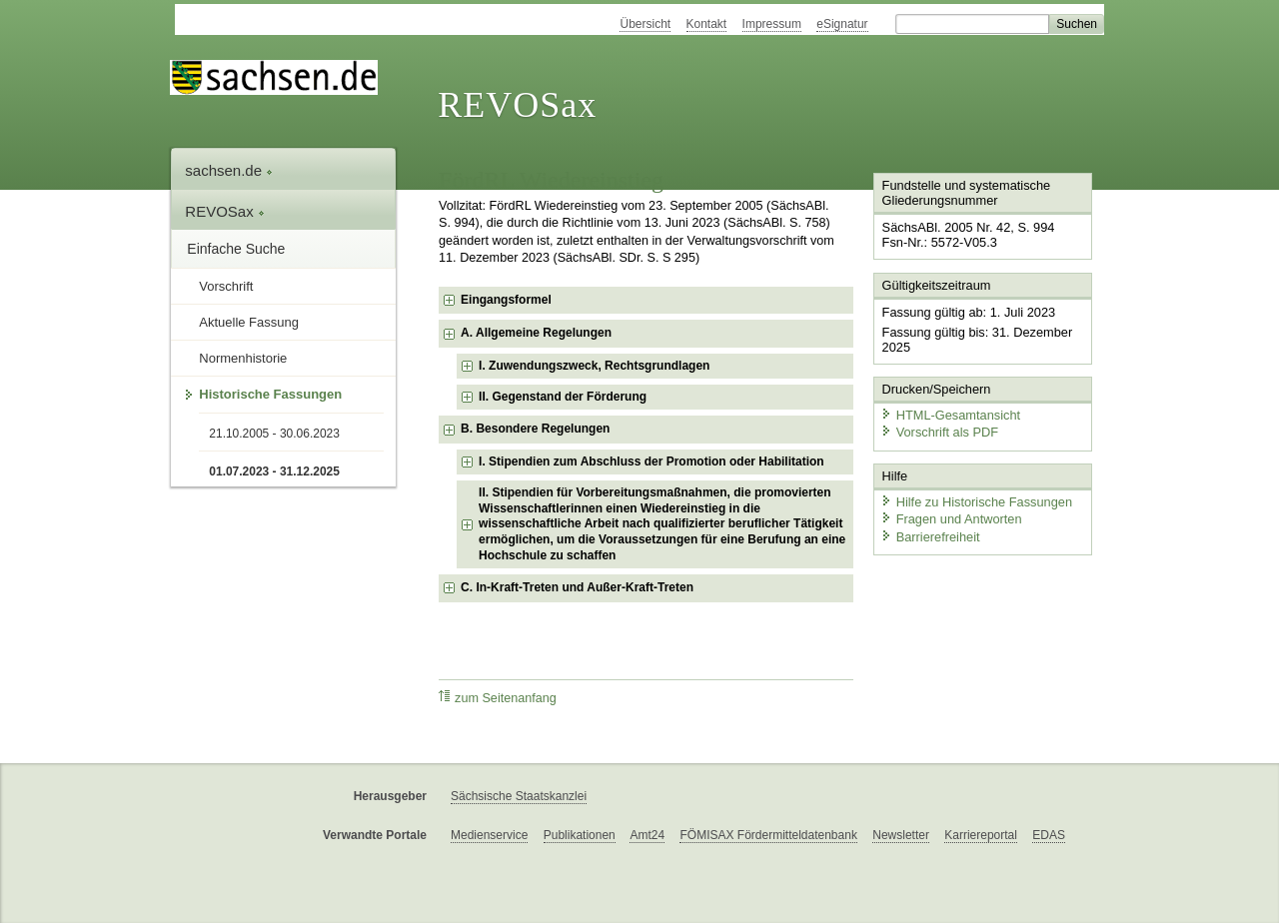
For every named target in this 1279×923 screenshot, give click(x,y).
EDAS (1048, 835)
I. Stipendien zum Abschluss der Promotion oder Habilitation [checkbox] (651, 461)
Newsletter (900, 835)
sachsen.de (229, 170)
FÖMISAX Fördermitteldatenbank (767, 835)
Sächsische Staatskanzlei (519, 796)
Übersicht (645, 24)
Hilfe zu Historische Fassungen (976, 501)
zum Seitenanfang (498, 697)
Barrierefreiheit (930, 536)
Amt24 (647, 835)
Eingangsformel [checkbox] (506, 300)
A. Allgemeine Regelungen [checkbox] (536, 333)
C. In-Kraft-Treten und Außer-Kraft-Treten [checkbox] (577, 587)
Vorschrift (226, 286)
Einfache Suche (236, 249)
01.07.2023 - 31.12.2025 (274, 471)
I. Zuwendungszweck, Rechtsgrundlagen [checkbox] (594, 366)
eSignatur (841, 24)
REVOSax (517, 105)
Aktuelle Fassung (249, 322)
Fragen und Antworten (951, 518)
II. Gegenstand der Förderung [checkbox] (562, 397)
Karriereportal (980, 835)
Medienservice (489, 835)
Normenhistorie (243, 358)
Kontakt (706, 24)
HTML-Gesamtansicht (950, 415)
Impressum (771, 24)
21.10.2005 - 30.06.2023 (274, 434)
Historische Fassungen (270, 394)
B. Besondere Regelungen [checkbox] (535, 429)
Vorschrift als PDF (939, 432)
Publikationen (580, 835)
